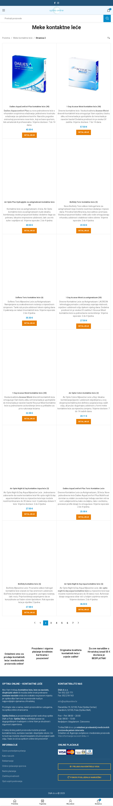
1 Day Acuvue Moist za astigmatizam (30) (83, 617)
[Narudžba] (108, 38)
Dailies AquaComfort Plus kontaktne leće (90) (29, 106)
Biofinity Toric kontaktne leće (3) (83, 362)
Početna (6, 38)
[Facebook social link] (54, 3)
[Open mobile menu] (4, 10)
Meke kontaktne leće (23, 38)
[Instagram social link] (58, 3)
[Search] (56, 18)
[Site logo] (56, 10)
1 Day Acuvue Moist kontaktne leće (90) (83, 106)
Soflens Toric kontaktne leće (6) (29, 617)
